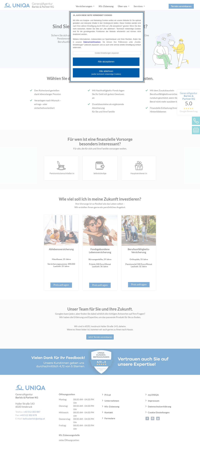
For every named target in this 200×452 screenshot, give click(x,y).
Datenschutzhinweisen (92, 42)
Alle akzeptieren (106, 61)
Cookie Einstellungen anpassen (107, 53)
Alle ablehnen (106, 72)
